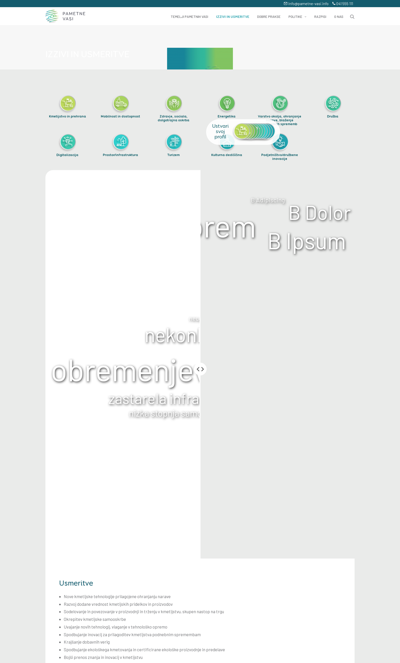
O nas (338, 16)
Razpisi (320, 16)
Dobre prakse (269, 16)
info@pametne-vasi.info (306, 3)
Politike (297, 16)
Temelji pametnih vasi (189, 16)
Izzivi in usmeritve (232, 16)
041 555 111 (342, 3)
